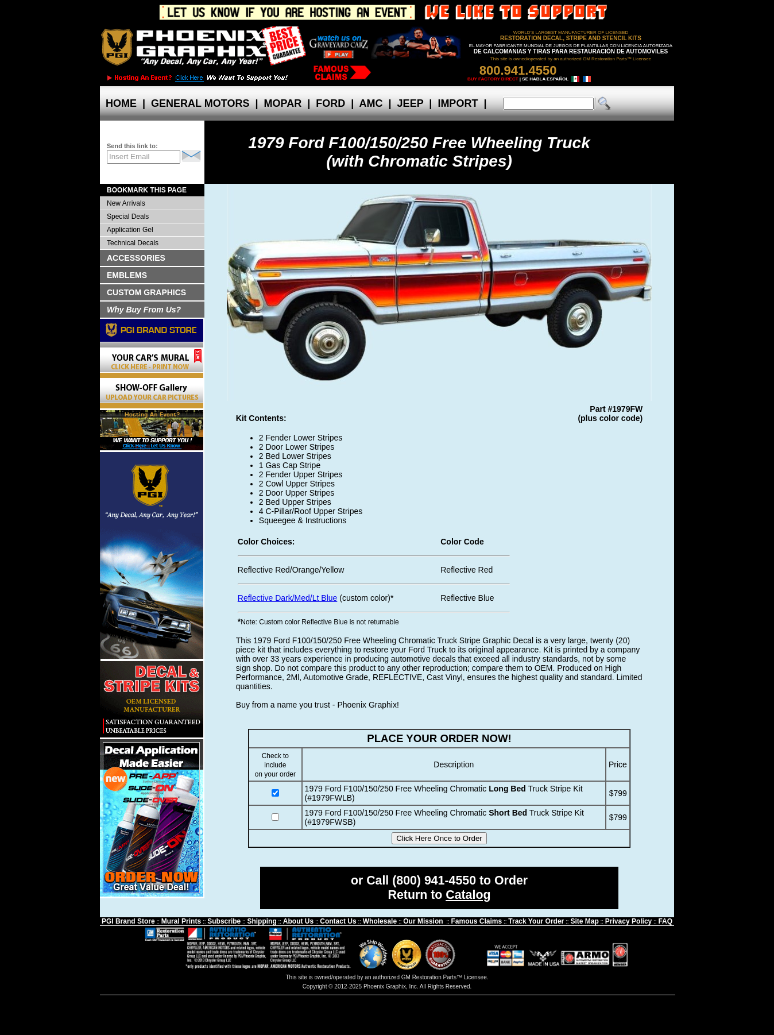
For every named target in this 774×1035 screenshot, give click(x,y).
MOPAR (282, 103)
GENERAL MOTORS (200, 103)
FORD (330, 103)
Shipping (261, 921)
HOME (121, 103)
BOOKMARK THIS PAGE (147, 190)
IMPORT (457, 103)
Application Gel (130, 230)
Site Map (584, 921)
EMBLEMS (127, 275)
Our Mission (423, 921)
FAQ (665, 921)
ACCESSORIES (136, 257)
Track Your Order (536, 921)
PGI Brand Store (128, 921)
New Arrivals (126, 203)
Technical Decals (132, 243)
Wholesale (380, 921)
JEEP (410, 103)
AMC (371, 103)
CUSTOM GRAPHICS (146, 292)
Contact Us (338, 921)
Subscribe (224, 921)
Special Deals (128, 217)
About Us (298, 921)
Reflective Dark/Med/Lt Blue (288, 598)
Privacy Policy (628, 921)
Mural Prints (181, 921)
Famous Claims (476, 921)
